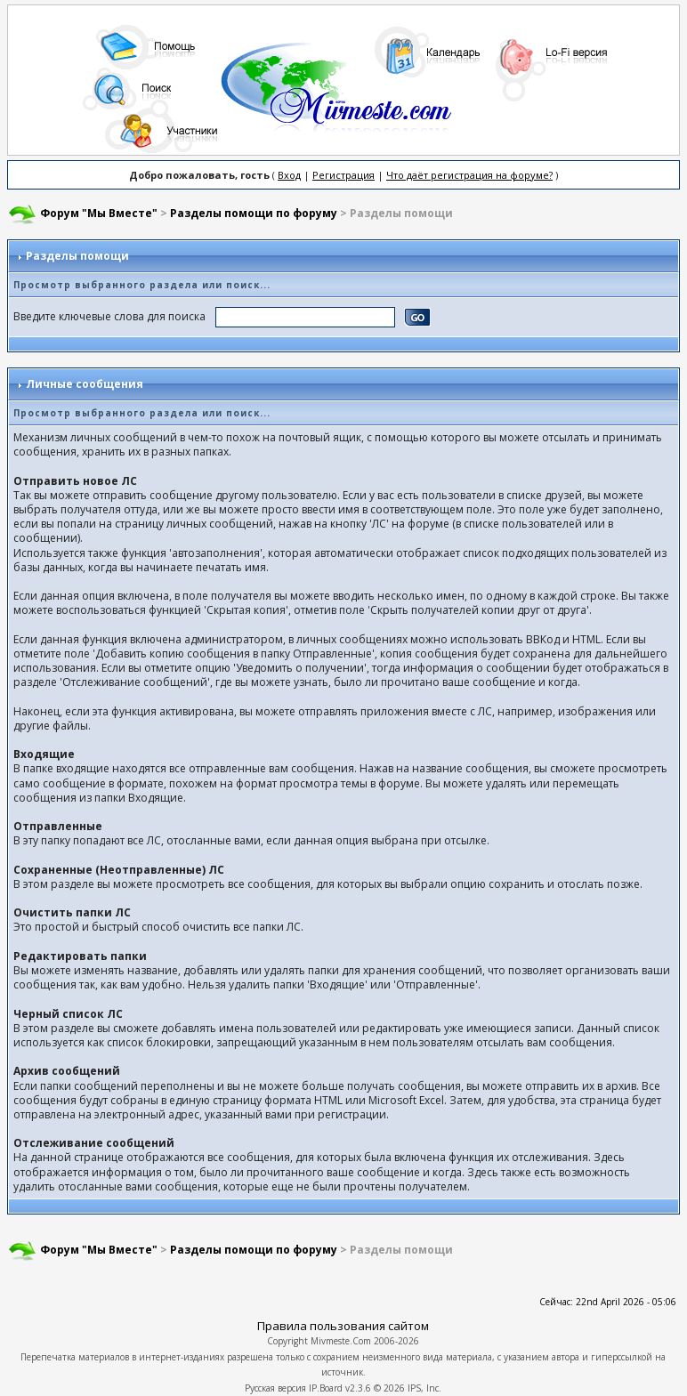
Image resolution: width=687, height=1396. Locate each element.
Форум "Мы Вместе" (99, 213)
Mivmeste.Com (341, 1341)
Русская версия (275, 1388)
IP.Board (326, 1388)
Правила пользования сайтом (343, 1326)
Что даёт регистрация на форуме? (469, 175)
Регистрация (343, 175)
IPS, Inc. (424, 1388)
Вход (289, 175)
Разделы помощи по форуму (253, 213)
